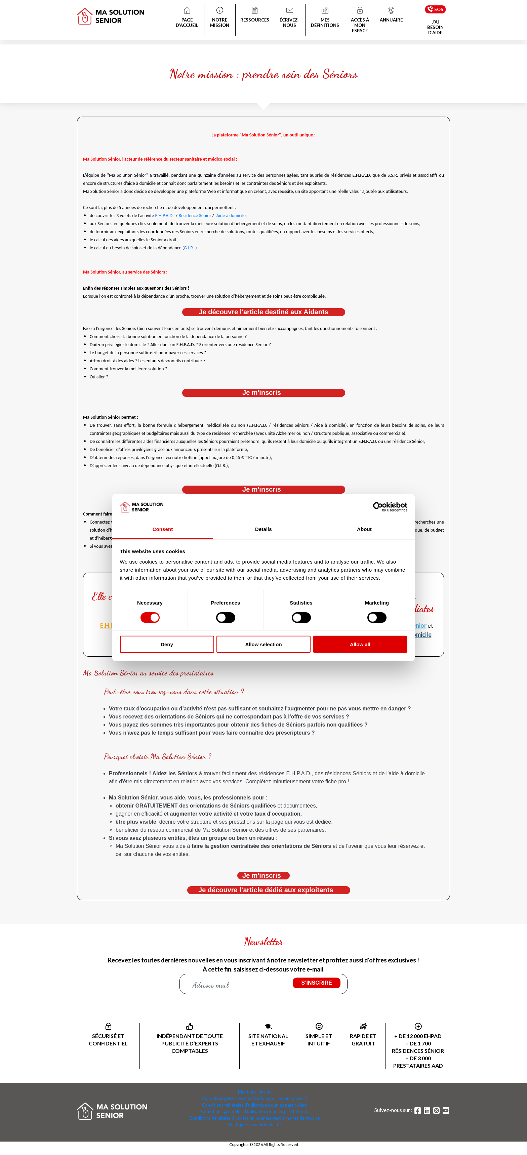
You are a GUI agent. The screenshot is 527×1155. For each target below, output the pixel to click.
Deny (167, 644)
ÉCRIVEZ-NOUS (290, 18)
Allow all (360, 644)
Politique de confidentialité (254, 1124)
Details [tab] (263, 529)
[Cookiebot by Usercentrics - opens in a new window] (378, 507)
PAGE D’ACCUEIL (187, 18)
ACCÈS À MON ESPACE (360, 20)
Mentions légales (254, 1092)
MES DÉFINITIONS (325, 18)
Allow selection (263, 644)
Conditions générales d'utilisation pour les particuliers (254, 1105)
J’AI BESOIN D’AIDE (435, 27)
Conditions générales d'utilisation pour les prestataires (254, 1111)
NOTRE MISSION (220, 18)
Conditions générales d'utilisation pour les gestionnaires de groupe (254, 1118)
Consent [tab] (163, 529)
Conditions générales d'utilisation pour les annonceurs (254, 1098)
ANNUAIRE (391, 15)
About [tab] (364, 529)
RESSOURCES (254, 15)
